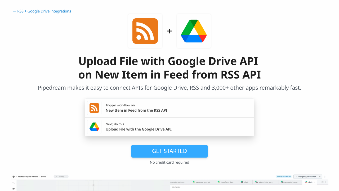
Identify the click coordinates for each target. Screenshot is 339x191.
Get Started (169, 151)
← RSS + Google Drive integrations (42, 11)
